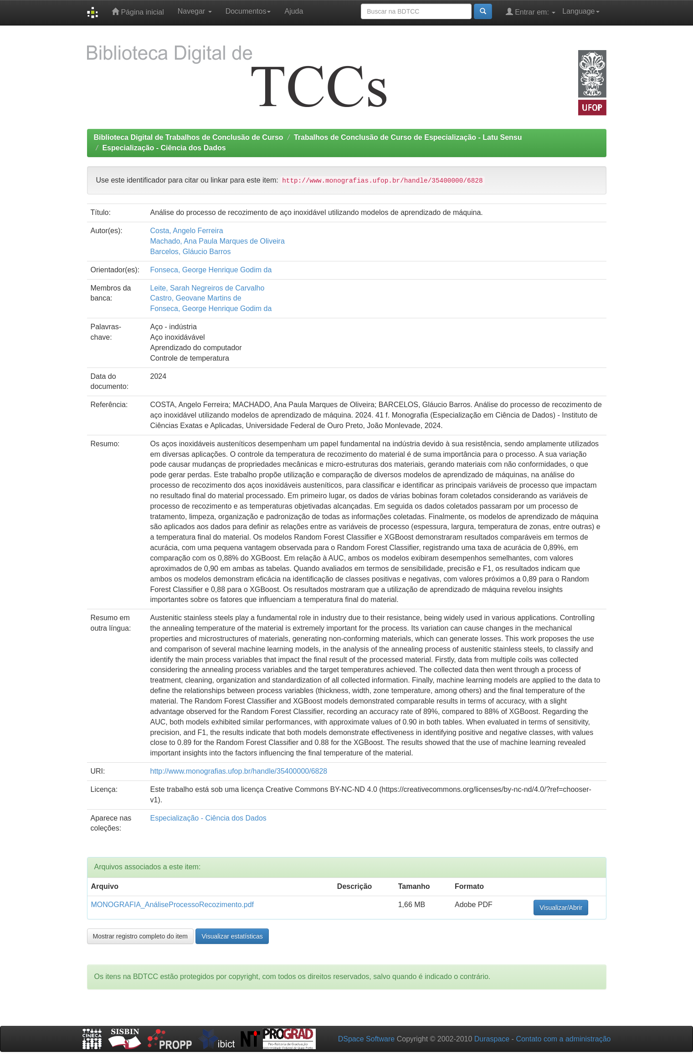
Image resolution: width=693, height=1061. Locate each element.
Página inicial (138, 11)
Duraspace (491, 1039)
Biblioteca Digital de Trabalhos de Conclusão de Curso (188, 137)
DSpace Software (366, 1039)
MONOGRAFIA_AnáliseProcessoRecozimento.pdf (172, 904)
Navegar (195, 11)
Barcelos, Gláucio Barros (190, 251)
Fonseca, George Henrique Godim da (211, 270)
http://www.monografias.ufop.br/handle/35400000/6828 (239, 771)
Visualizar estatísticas (231, 936)
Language (580, 11)
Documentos (248, 11)
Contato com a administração (563, 1039)
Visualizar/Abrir (560, 907)
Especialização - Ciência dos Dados (164, 148)
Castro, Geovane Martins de (195, 298)
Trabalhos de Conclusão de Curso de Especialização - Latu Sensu (408, 137)
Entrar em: (531, 11)
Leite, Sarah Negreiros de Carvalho (207, 288)
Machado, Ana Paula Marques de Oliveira (217, 241)
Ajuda (293, 11)
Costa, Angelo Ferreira (186, 231)
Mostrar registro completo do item (140, 936)
